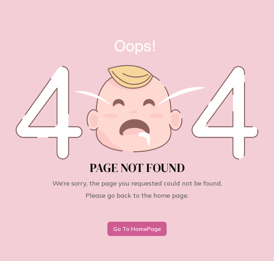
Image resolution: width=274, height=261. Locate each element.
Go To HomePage (137, 228)
